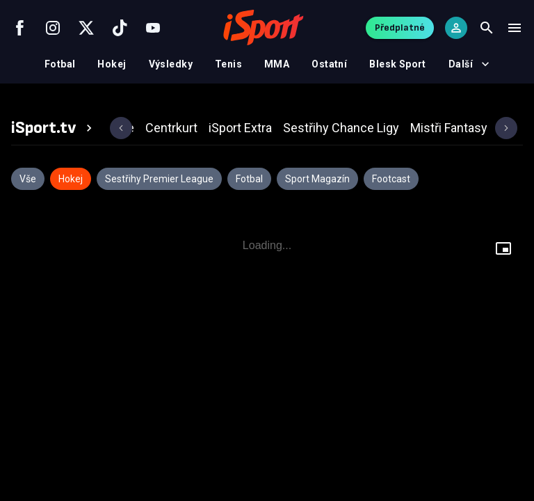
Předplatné (400, 27)
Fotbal (60, 64)
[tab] (53, 128)
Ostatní (329, 64)
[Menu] (514, 27)
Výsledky (171, 64)
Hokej (111, 64)
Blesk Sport (397, 64)
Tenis (228, 64)
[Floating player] (503, 250)
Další (469, 64)
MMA (276, 64)
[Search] (486, 27)
